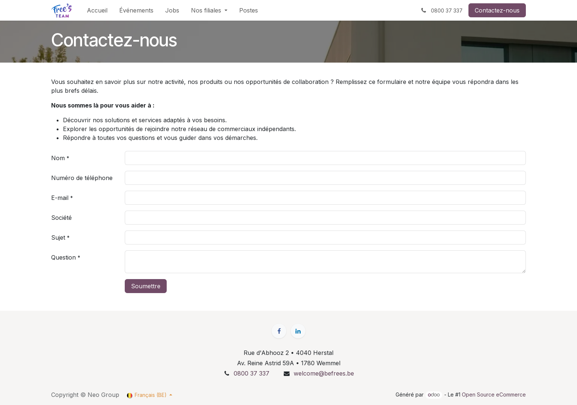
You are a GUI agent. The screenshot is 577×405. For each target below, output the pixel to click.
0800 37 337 (251, 373)
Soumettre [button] (145, 286)
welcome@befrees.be (324, 373)
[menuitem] (97, 10)
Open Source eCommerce (494, 394)
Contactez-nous (497, 10)
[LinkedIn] (298, 331)
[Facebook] (279, 331)
